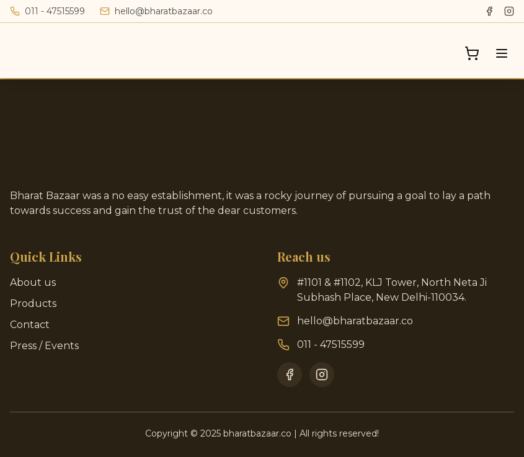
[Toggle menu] (501, 53)
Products (33, 303)
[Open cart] (472, 53)
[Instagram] (509, 11)
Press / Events (44, 346)
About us (33, 282)
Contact (30, 325)
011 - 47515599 (331, 344)
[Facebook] (489, 11)
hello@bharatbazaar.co (355, 321)
